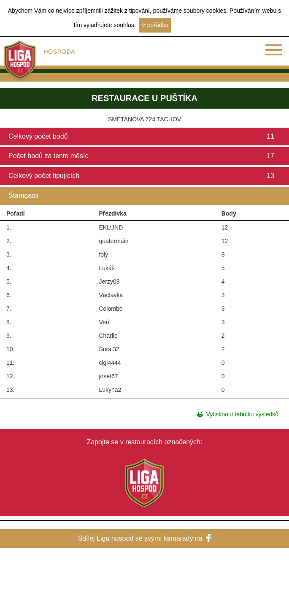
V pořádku (154, 25)
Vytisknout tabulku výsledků (237, 414)
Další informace (194, 25)
